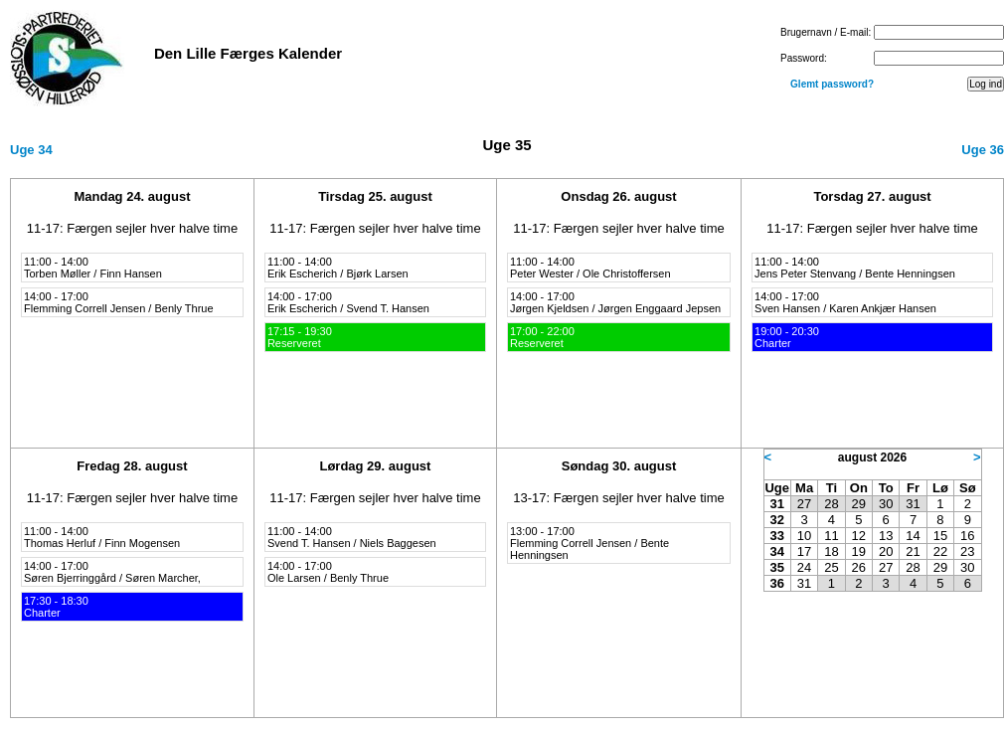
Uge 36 (982, 149)
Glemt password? (832, 84)
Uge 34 (31, 149)
